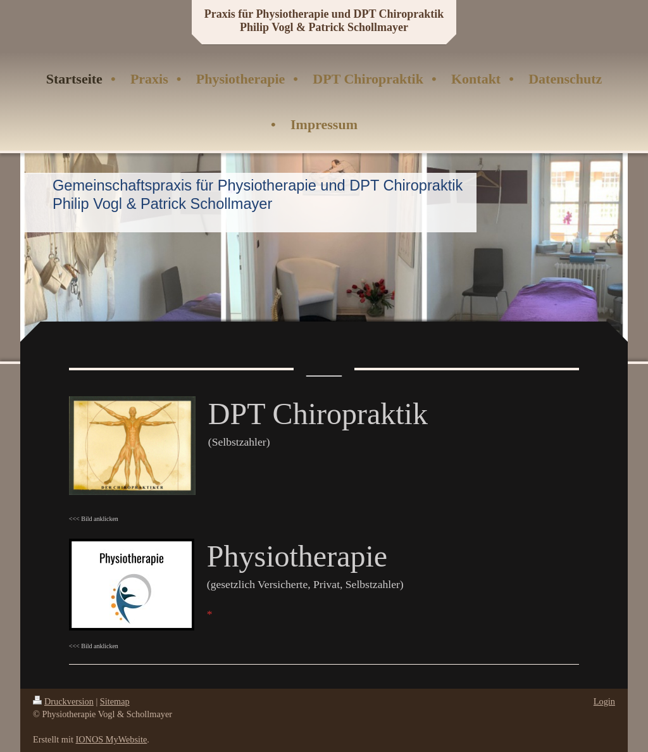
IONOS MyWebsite (111, 739)
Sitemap (115, 701)
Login (604, 701)
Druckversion (63, 701)
